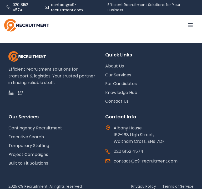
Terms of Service (178, 186)
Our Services (118, 75)
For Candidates (121, 84)
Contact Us (117, 101)
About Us (114, 66)
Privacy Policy (143, 186)
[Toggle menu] (190, 25)
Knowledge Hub (121, 93)
